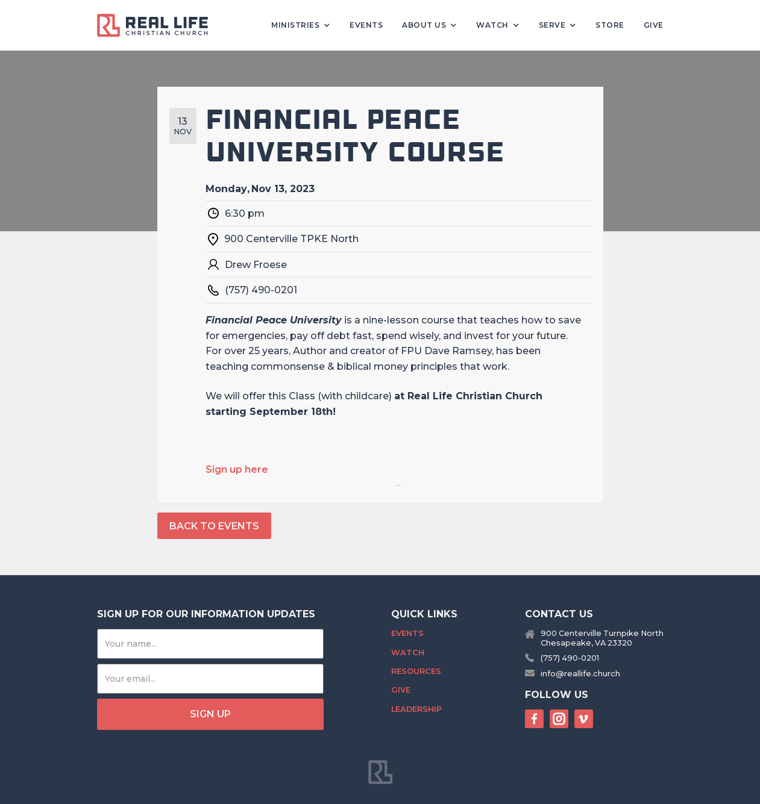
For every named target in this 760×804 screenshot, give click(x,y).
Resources (416, 671)
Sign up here (237, 469)
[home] (157, 25)
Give (654, 25)
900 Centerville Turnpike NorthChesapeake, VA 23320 (602, 638)
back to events (214, 526)
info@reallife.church (580, 673)
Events (366, 25)
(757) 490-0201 (570, 657)
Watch (407, 652)
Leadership (416, 709)
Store (609, 25)
